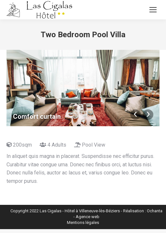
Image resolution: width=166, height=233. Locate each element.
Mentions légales (83, 222)
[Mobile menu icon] (153, 9)
